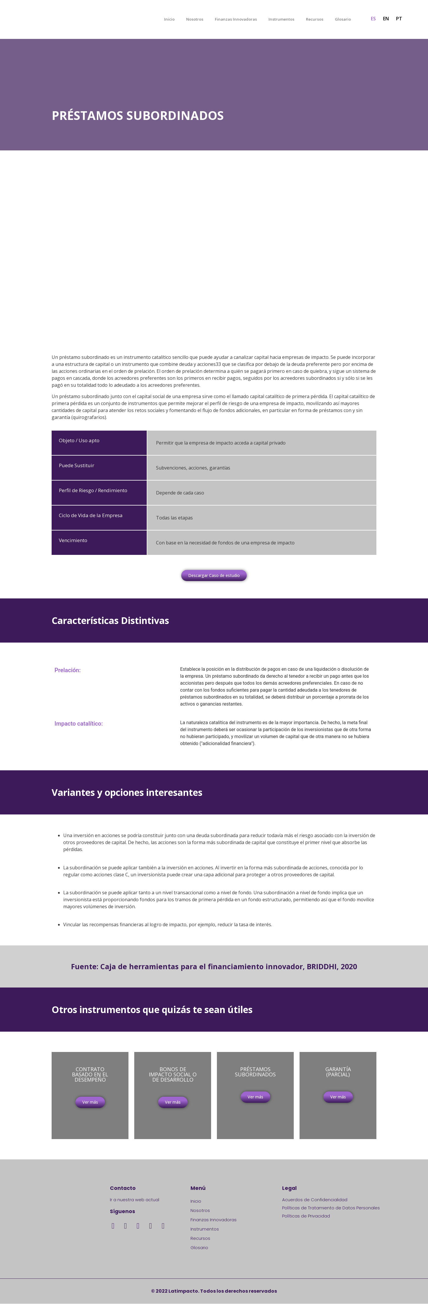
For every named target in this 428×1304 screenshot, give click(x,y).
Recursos (314, 19)
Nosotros (194, 19)
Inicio (169, 19)
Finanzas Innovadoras (236, 19)
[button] (214, 575)
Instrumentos (281, 19)
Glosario (343, 19)
